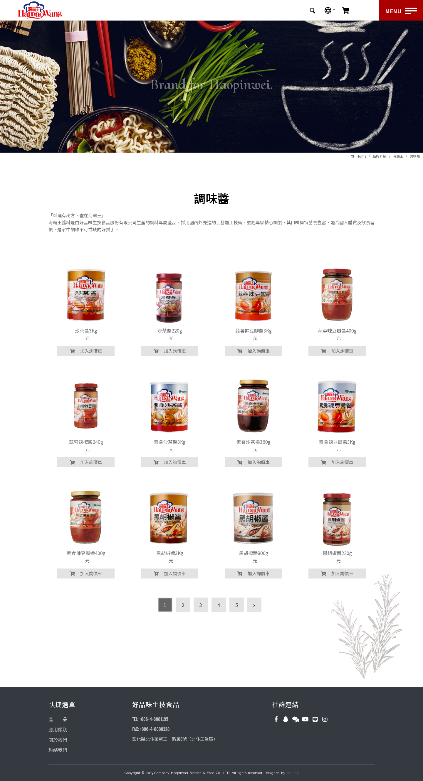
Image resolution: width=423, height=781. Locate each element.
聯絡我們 (57, 750)
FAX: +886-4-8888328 (150, 729)
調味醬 (414, 155)
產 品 (57, 719)
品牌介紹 (379, 155)
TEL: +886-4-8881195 (150, 719)
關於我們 (57, 740)
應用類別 (57, 730)
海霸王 (398, 155)
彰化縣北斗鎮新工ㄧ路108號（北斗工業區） (175, 739)
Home (361, 155)
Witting (293, 773)
